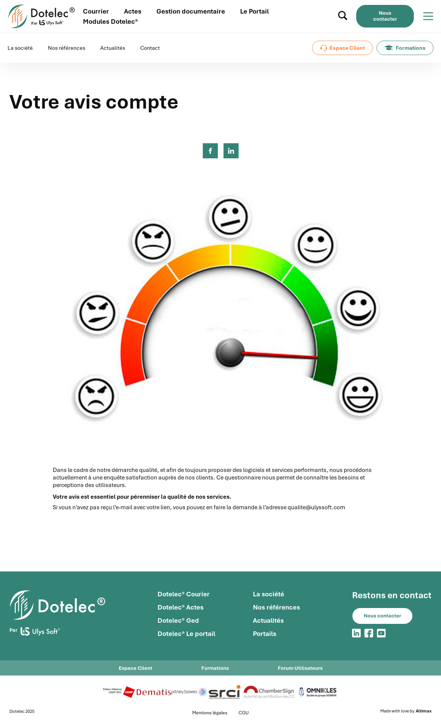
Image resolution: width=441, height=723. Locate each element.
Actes (132, 11)
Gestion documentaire (190, 11)
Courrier (96, 11)
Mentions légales (209, 713)
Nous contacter (385, 16)
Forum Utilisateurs (300, 668)
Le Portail (254, 11)
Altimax (424, 711)
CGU (244, 713)
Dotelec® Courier (184, 594)
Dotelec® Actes (181, 607)
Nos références (66, 47)
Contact (150, 47)
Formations (405, 47)
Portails (264, 634)
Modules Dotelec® (110, 21)
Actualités (112, 47)
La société (20, 47)
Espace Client (342, 47)
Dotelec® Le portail (186, 634)
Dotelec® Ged (178, 620)
